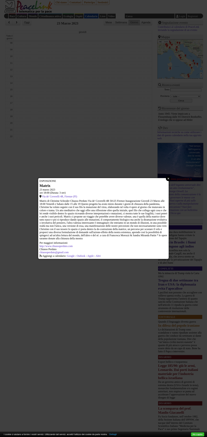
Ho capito (198, 434)
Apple (90, 255)
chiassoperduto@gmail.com (54, 252)
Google (71, 255)
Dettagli (113, 434)
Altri (98, 255)
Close (168, 178)
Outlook (81, 255)
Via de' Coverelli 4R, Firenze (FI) (59, 196)
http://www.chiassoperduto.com (56, 246)
